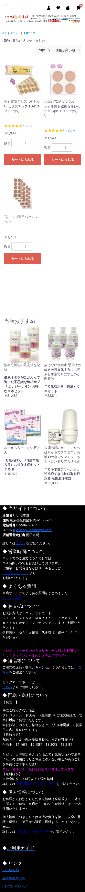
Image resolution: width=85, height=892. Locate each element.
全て (4, 33)
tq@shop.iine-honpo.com (32, 530)
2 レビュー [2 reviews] (28, 126)
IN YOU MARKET (14, 886)
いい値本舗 (10, 870)
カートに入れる (22, 159)
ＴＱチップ (29, 33)
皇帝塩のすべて (13, 878)
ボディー (15, 33)
